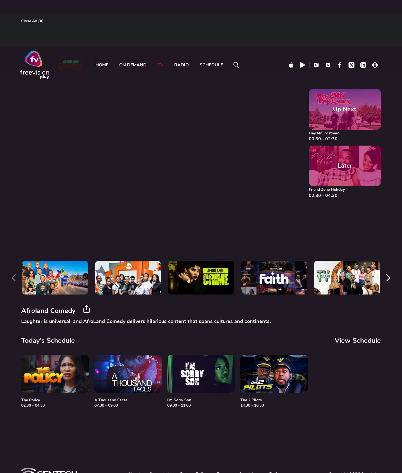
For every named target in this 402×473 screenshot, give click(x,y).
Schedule (211, 65)
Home (101, 65)
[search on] (236, 65)
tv (160, 65)
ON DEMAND (133, 65)
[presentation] (13, 277)
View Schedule (358, 340)
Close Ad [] (32, 21)
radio (181, 65)
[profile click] (375, 65)
